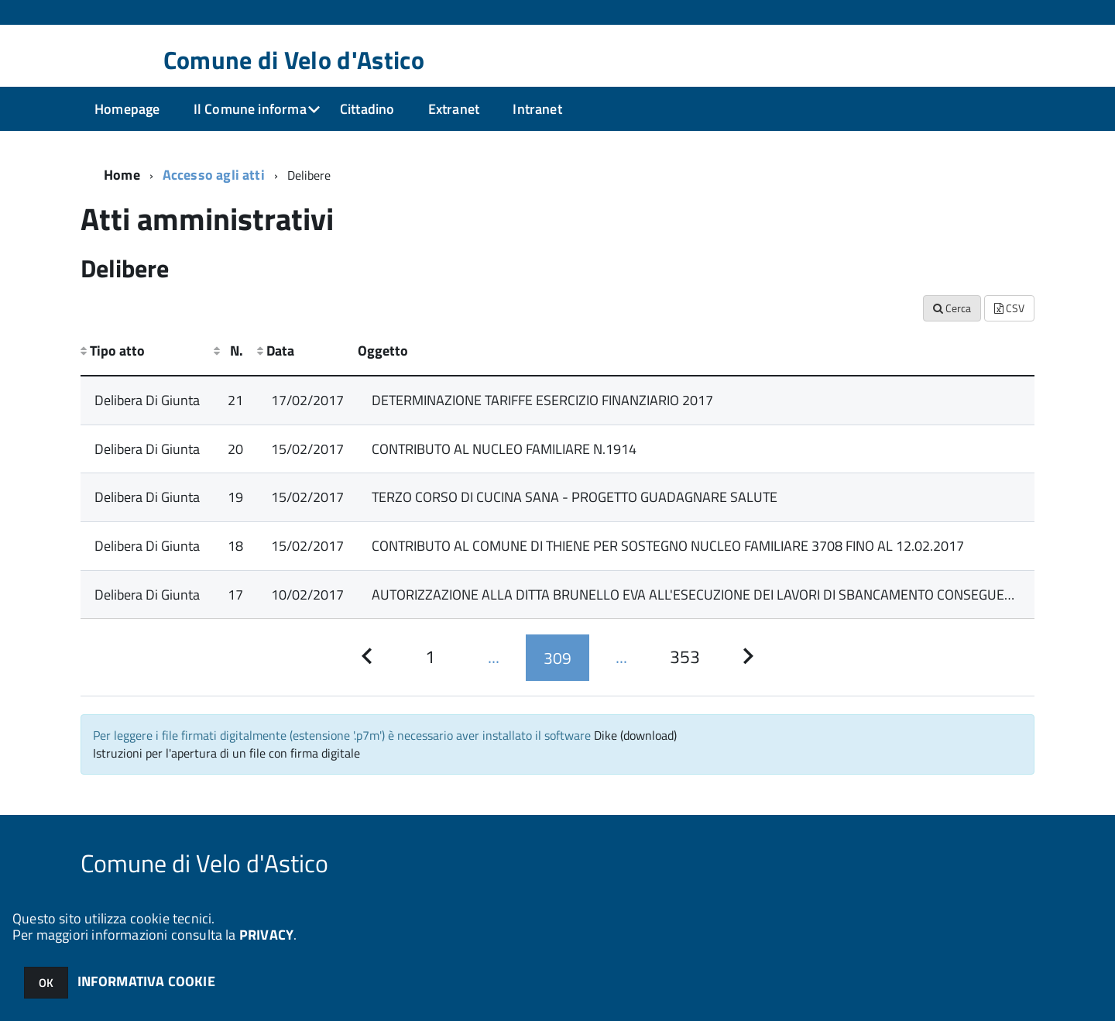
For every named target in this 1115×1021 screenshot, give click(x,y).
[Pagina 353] (684, 657)
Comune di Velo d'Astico (293, 59)
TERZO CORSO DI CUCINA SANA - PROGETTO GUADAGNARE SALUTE (574, 496)
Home (122, 174)
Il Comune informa (250, 108)
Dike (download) (635, 735)
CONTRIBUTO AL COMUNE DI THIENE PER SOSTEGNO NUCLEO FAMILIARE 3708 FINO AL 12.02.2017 (668, 545)
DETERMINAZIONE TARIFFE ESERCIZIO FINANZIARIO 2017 (542, 400)
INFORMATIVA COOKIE (146, 981)
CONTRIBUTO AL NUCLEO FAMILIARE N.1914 (504, 448)
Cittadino (367, 108)
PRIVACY (266, 934)
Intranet (537, 108)
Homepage (127, 108)
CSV (1009, 308)
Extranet (453, 108)
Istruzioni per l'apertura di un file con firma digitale (226, 753)
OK (46, 983)
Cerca (952, 308)
